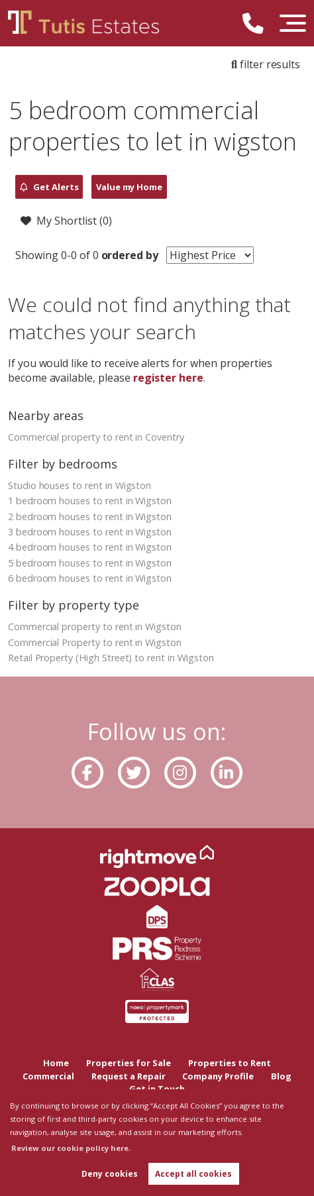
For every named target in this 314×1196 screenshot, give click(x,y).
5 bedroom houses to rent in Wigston (90, 563)
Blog (281, 1076)
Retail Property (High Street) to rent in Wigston (111, 657)
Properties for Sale (128, 1063)
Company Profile (218, 1076)
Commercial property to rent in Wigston (95, 626)
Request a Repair (128, 1076)
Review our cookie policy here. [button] (71, 1148)
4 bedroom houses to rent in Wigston (90, 547)
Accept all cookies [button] (193, 1173)
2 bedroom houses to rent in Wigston (90, 516)
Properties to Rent (229, 1063)
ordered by (128, 255)
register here (168, 377)
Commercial (48, 1076)
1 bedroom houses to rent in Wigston (90, 500)
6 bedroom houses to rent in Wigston (90, 578)
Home (56, 1063)
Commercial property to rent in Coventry (96, 437)
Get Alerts (49, 187)
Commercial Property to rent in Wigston (95, 642)
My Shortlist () (66, 221)
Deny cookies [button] (109, 1173)
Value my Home (129, 187)
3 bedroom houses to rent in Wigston (90, 531)
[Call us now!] (258, 25)
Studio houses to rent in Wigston (79, 485)
